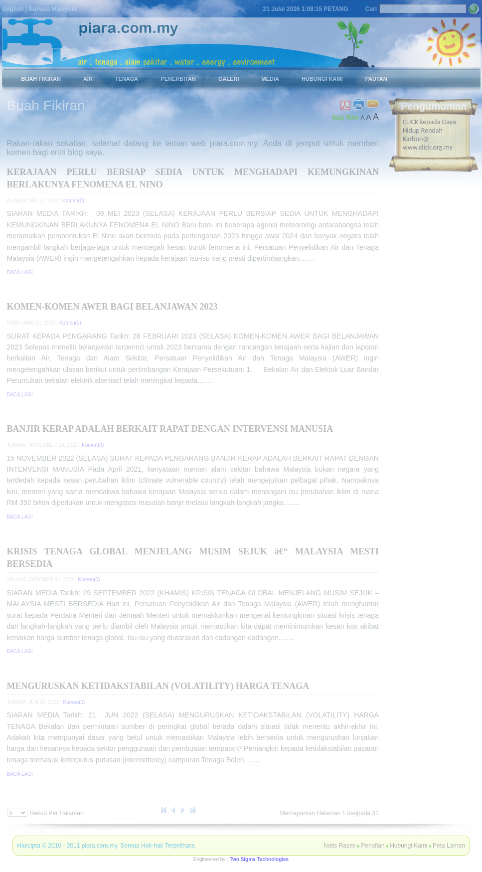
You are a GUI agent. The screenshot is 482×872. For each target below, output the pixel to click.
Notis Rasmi (339, 845)
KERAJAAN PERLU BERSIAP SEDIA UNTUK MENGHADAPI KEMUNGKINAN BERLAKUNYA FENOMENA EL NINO (193, 178)
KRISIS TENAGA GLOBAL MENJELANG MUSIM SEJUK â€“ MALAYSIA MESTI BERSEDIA (193, 557)
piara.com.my (99, 845)
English (12, 8)
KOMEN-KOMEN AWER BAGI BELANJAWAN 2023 (112, 307)
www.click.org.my (428, 147)
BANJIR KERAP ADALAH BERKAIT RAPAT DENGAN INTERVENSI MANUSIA (170, 429)
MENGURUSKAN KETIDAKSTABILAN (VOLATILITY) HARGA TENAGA (158, 686)
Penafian (372, 845)
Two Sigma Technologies (259, 859)
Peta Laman (449, 845)
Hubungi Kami (408, 845)
